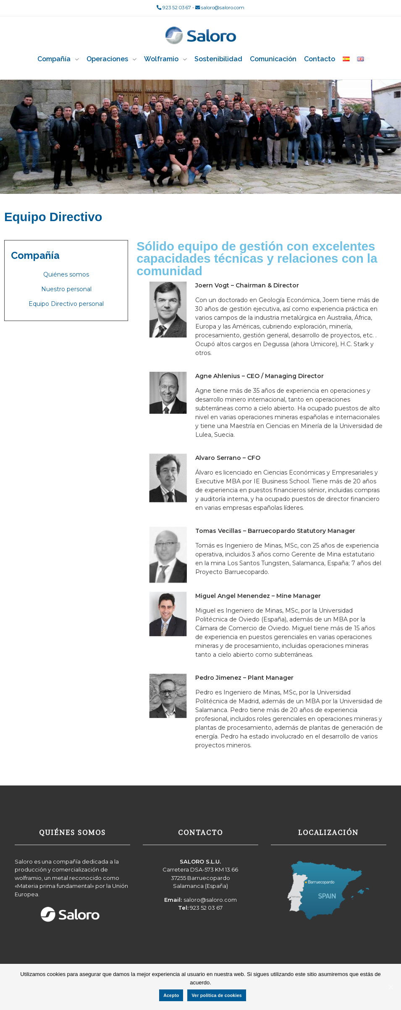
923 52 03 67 (174, 7)
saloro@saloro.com (219, 7)
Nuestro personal (66, 289)
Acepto (171, 995)
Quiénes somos (66, 274)
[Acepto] (390, 987)
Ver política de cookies (216, 995)
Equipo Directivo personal (66, 304)
